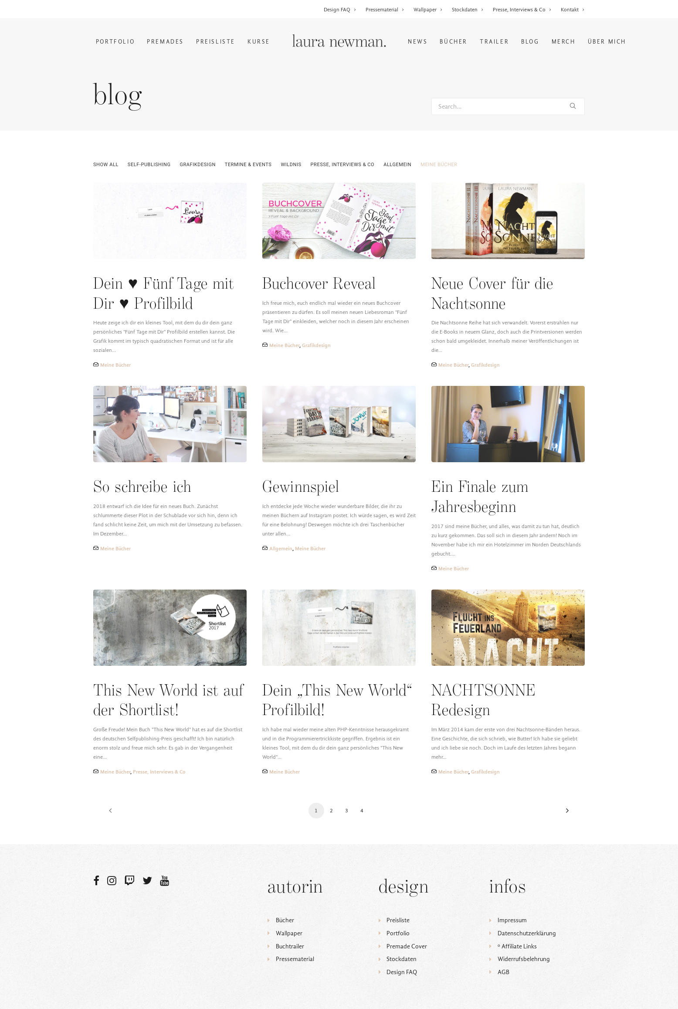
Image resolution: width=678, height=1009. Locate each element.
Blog (530, 41)
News (417, 41)
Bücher (454, 41)
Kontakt (573, 10)
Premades (165, 41)
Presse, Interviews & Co (522, 10)
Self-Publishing (149, 164)
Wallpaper (428, 10)
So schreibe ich (142, 487)
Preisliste (215, 41)
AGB (503, 972)
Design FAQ (340, 10)
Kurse (258, 41)
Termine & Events (248, 164)
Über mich (607, 41)
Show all (106, 164)
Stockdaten (468, 10)
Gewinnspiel (300, 487)
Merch (564, 41)
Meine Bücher (438, 164)
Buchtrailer (290, 946)
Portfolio (115, 41)
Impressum (512, 920)
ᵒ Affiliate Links (517, 946)
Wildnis (291, 164)
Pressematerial (385, 10)
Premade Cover (406, 946)
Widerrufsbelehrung (524, 959)
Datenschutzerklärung (527, 933)
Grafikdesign (198, 164)
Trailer (494, 41)
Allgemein (397, 164)
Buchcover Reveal (319, 284)
